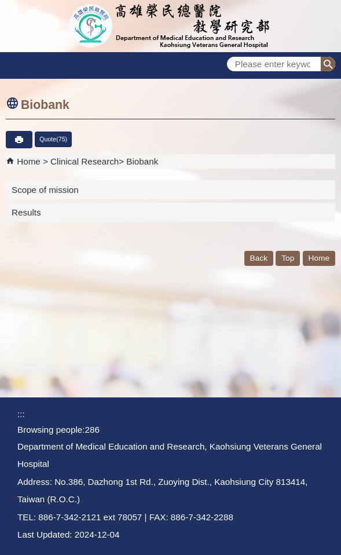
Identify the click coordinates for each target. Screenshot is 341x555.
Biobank (142, 161)
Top (287, 258)
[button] (328, 64)
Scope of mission (45, 190)
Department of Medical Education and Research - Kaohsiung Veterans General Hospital (170, 26)
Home (29, 161)
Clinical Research (84, 161)
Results (26, 212)
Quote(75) (53, 139)
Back (258, 258)
